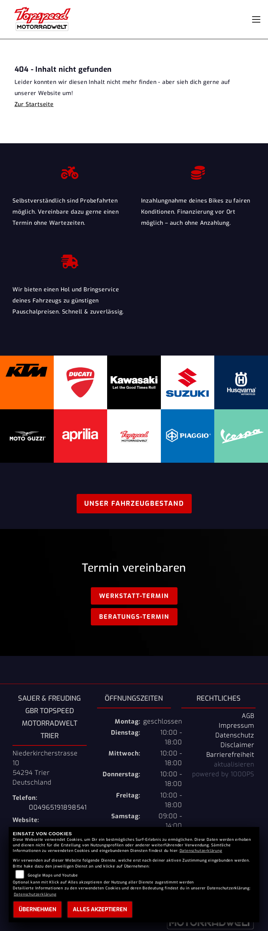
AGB (248, 716)
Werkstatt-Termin (134, 596)
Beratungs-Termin (134, 617)
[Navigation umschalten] (256, 19)
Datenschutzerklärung (201, 850)
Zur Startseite (34, 104)
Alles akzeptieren (100, 909)
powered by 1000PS (223, 774)
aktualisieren (234, 764)
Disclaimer (237, 745)
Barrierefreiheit (230, 755)
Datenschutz (234, 735)
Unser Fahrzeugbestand (134, 503)
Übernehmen (37, 909)
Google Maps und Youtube (53, 875)
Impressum (236, 725)
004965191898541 (58, 807)
